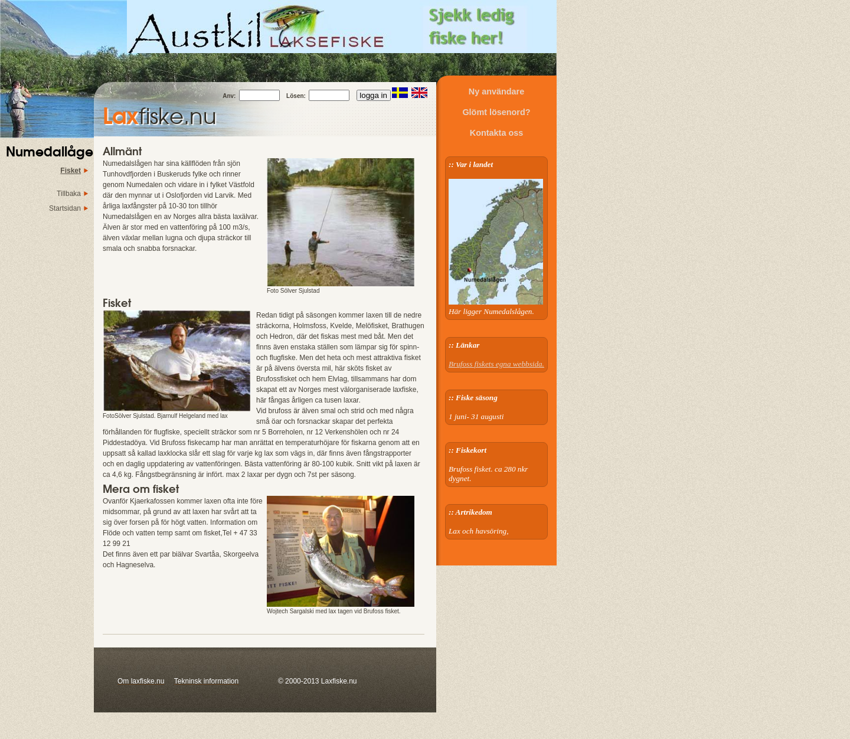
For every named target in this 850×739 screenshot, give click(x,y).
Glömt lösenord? (496, 112)
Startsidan (65, 208)
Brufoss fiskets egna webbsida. (496, 363)
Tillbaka (69, 193)
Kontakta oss (496, 133)
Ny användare (496, 91)
